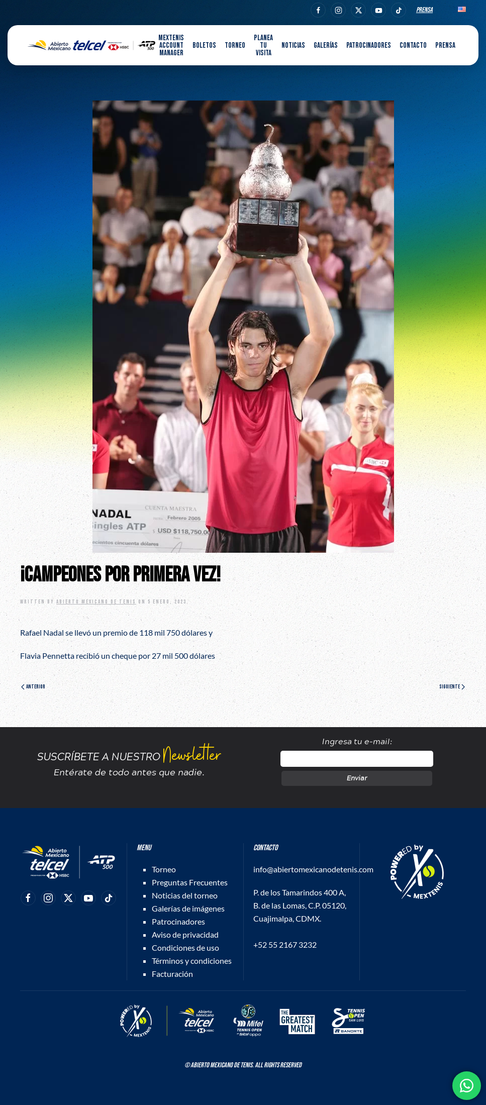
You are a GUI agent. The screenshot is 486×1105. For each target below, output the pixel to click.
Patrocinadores (368, 45)
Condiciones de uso (185, 947)
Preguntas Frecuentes (190, 882)
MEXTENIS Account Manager (171, 45)
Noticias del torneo (185, 895)
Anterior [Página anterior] (33, 686)
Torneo (164, 869)
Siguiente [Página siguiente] (452, 686)
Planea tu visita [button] (263, 45)
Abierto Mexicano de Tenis (96, 601)
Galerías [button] (326, 45)
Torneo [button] (235, 45)
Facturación (172, 973)
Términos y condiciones (192, 960)
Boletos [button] (204, 45)
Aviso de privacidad (185, 934)
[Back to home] (91, 45)
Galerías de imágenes (188, 908)
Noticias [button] (293, 45)
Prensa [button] (445, 45)
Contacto (413, 45)
